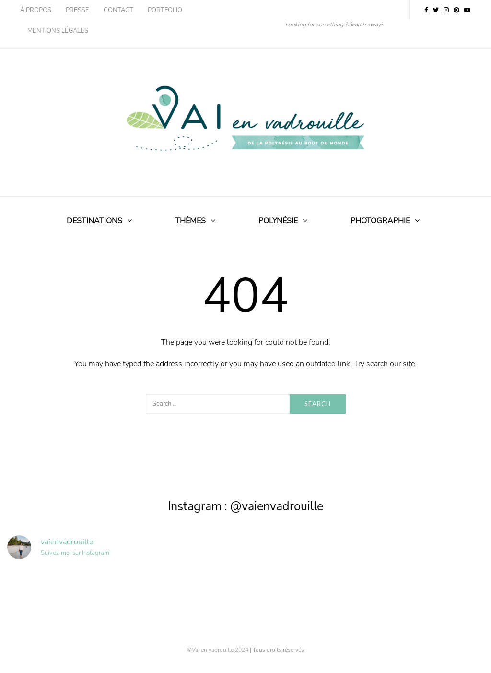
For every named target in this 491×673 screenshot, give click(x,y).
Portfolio (165, 10)
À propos (35, 10)
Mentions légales (57, 30)
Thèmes (190, 221)
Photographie (380, 221)
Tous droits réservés (278, 650)
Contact (118, 10)
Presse (77, 10)
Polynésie (278, 221)
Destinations (94, 221)
